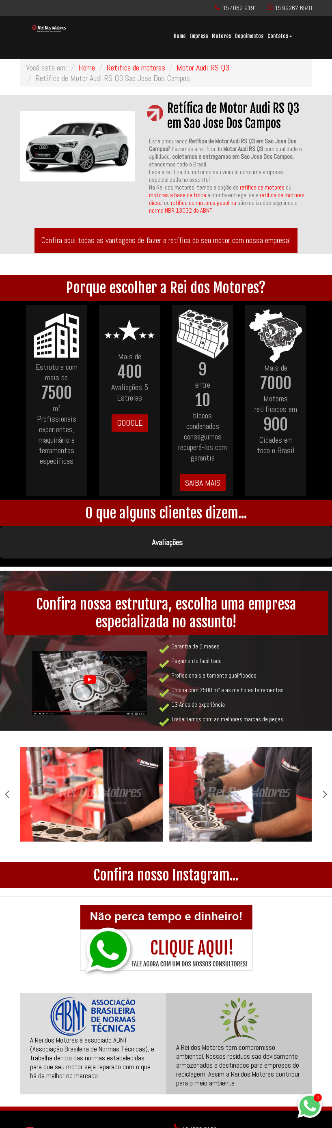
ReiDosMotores (195, 1122)
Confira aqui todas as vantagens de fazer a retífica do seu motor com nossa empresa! (166, 240)
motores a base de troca (178, 195)
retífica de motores (262, 187)
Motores (221, 36)
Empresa (199, 36)
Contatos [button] (279, 36)
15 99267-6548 (293, 8)
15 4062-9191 (240, 8)
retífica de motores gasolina (203, 203)
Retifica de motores (135, 67)
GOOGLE (129, 423)
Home (179, 36)
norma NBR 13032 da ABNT (180, 210)
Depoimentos (249, 36)
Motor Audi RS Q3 (203, 67)
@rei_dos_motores (200, 1111)
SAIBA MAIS (202, 483)
